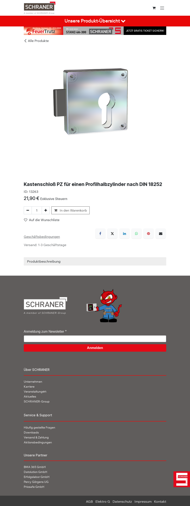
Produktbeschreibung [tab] (44, 261)
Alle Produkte (36, 41)
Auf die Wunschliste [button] (41, 220)
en (35, 391)
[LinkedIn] (124, 233)
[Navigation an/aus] (162, 8)
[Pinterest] (148, 233)
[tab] (95, 21)
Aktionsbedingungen (38, 442)
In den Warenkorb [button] (70, 210)
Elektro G (102, 501)
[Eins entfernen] (28, 210)
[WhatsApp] (136, 233)
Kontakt (160, 501)
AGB (89, 501)
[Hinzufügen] (46, 210)
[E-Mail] (161, 233)
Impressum (143, 501)
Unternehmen (33, 381)
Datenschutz (122, 501)
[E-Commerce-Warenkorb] (154, 8)
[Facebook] (100, 233)
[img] (181, 479)
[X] (112, 233)
